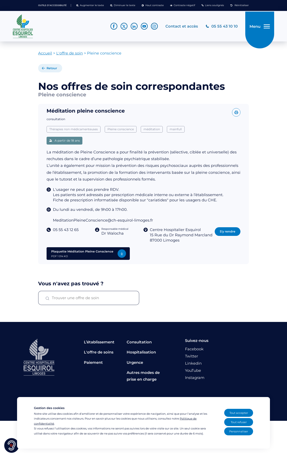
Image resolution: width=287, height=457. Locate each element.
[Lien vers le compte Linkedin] (132, 27)
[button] (90, 5)
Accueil (45, 55)
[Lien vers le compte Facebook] (112, 27)
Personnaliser (238, 431)
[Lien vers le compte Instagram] (153, 27)
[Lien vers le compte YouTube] (142, 27)
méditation (152, 131)
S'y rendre (227, 233)
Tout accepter (238, 412)
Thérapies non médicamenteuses (73, 131)
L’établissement (99, 343)
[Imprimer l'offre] (236, 114)
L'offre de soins (98, 354)
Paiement (93, 364)
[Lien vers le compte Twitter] (122, 27)
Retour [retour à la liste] (52, 70)
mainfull (176, 131)
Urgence (135, 364)
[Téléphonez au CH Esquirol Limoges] (220, 27)
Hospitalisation (141, 354)
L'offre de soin (69, 55)
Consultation (139, 343)
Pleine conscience (120, 131)
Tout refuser (239, 422)
